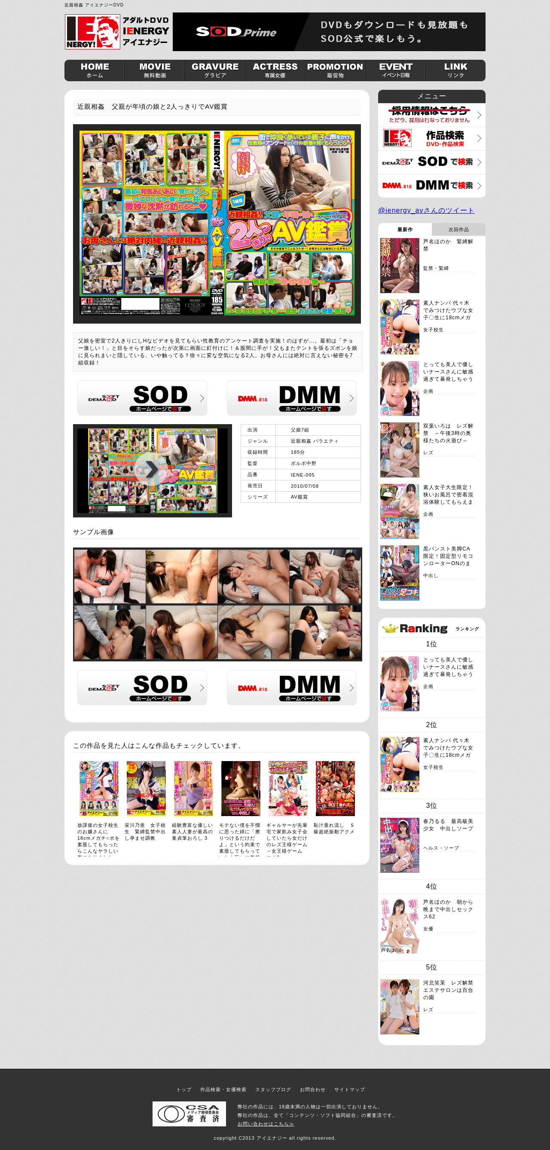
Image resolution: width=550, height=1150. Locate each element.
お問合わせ (313, 1089)
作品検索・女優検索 (223, 1089)
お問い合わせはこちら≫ (266, 1123)
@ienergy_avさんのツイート (426, 210)
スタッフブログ (273, 1089)
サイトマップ (349, 1089)
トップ (184, 1089)
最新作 (405, 229)
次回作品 (459, 229)
